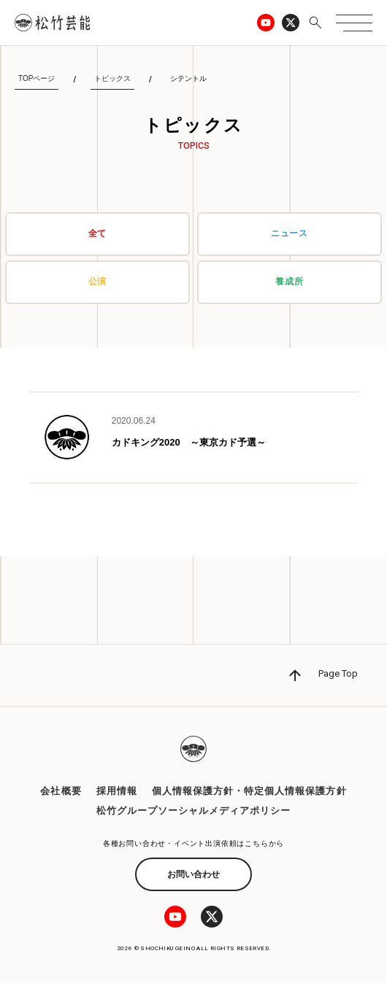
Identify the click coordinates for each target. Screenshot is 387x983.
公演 (97, 281)
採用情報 (116, 790)
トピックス (112, 78)
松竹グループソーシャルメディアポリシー (193, 810)
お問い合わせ (193, 874)
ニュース (290, 233)
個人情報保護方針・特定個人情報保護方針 (249, 790)
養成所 (289, 281)
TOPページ (36, 78)
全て (97, 233)
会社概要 (60, 790)
